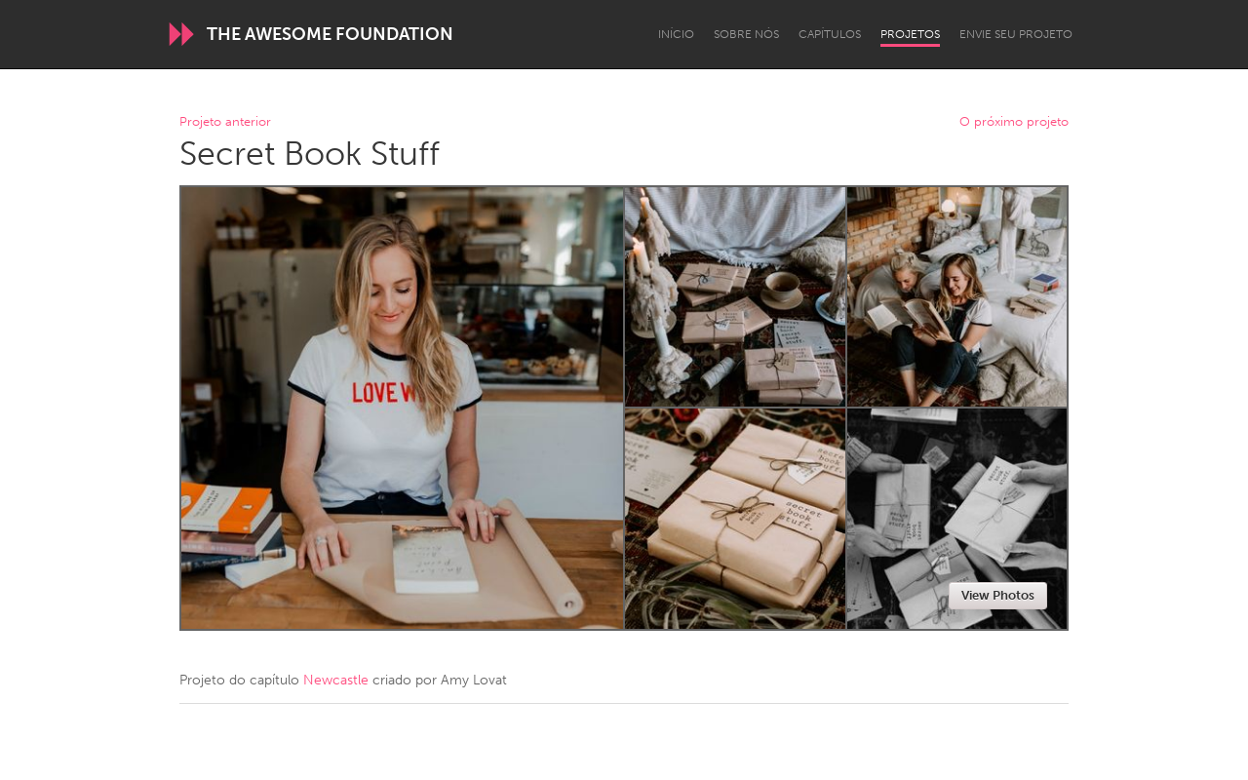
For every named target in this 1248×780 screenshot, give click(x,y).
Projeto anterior (225, 122)
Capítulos (830, 34)
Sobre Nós (746, 34)
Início (676, 34)
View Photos (997, 595)
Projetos (910, 34)
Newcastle (336, 680)
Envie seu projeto (1015, 34)
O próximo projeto (1014, 122)
